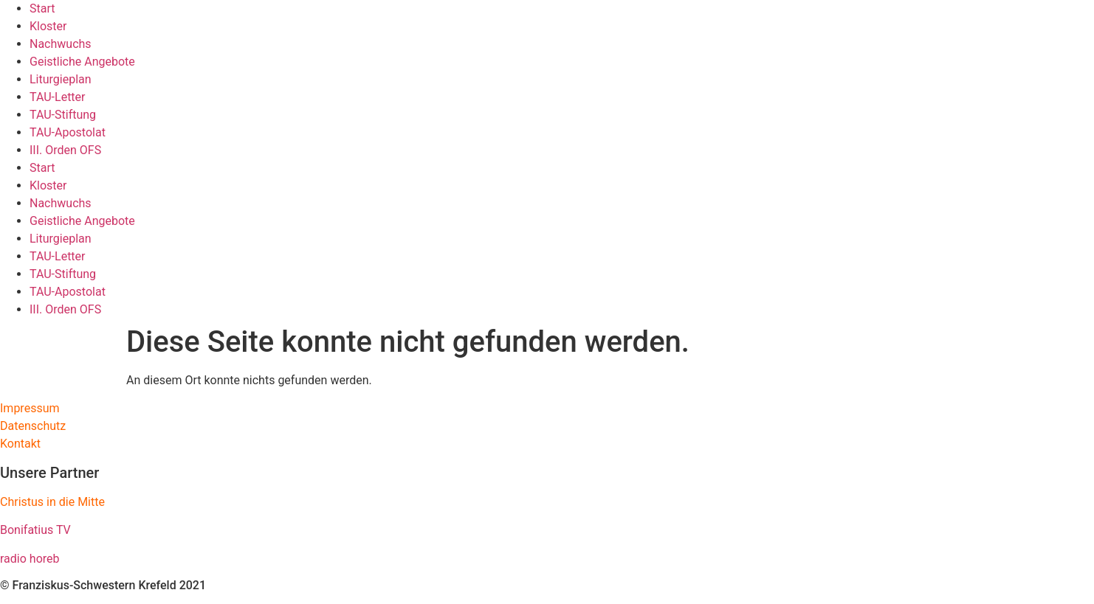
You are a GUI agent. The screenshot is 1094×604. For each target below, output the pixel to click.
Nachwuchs (61, 44)
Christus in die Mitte (52, 502)
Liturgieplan (61, 79)
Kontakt (20, 444)
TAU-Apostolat (68, 132)
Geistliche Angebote (82, 62)
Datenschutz (33, 426)
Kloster (48, 26)
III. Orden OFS (65, 150)
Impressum (30, 408)
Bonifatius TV (35, 530)
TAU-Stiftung (63, 115)
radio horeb (30, 559)
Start (42, 8)
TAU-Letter (58, 97)
